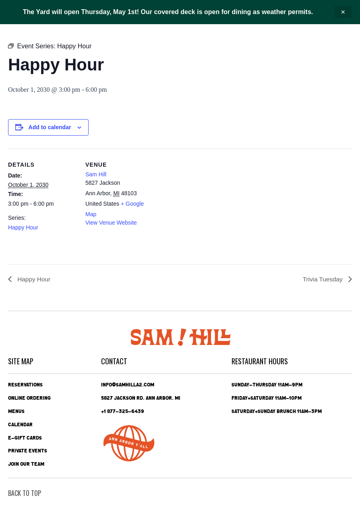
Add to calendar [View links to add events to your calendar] (50, 127)
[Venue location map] (205, 204)
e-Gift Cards (25, 437)
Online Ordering (29, 397)
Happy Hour (23, 227)
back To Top (24, 493)
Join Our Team (26, 464)
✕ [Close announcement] (343, 12)
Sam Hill (95, 174)
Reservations (25, 384)
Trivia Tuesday (322, 279)
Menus (16, 411)
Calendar (20, 424)
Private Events (27, 450)
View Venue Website (111, 222)
